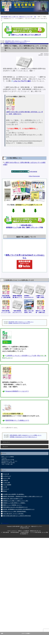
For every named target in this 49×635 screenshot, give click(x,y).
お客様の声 (5, 480)
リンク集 (5, 486)
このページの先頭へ (25, 633)
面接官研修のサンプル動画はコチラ (17, 420)
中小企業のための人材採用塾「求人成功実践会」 (14, 494)
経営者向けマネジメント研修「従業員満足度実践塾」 (15, 511)
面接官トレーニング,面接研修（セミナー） (12, 505)
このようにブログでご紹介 (22, 81)
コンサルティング (7, 476)
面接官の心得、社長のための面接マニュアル (13, 498)
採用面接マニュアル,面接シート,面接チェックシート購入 (15, 500)
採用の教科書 (33, 171)
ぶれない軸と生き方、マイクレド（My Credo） (13, 513)
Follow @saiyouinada (34, 176)
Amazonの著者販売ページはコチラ (17, 391)
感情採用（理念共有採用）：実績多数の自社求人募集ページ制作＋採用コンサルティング (22, 496)
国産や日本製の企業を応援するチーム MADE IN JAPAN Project (17, 515)
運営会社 (5, 491)
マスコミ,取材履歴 (7, 484)
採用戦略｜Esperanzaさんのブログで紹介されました (16, 42)
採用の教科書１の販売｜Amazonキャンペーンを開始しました (17, 40)
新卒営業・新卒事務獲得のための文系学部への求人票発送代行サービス (18, 509)
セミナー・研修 (6, 478)
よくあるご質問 (6, 482)
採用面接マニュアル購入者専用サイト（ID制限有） (14, 502)
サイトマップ (6, 489)
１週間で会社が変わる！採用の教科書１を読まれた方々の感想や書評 (24, 163)
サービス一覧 (6, 474)
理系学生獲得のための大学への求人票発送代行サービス (15, 507)
